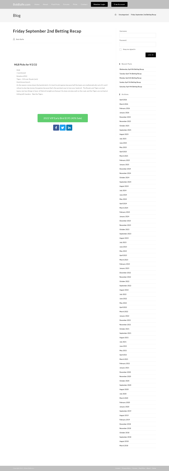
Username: (123, 31)
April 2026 (123, 100)
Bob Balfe (20, 39)
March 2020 (124, 398)
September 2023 (125, 234)
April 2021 (123, 355)
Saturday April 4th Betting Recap (131, 87)
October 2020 (124, 381)
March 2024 (124, 208)
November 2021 (125, 325)
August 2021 (124, 338)
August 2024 (124, 186)
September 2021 (125, 333)
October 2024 (124, 177)
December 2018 (125, 424)
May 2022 (123, 303)
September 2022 (125, 286)
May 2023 (123, 251)
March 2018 (124, 446)
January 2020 (124, 407)
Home (154, 468)
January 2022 (124, 316)
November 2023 (125, 225)
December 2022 (125, 273)
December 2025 (125, 117)
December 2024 (125, 169)
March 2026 (124, 104)
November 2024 (125, 173)
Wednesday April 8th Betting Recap (132, 69)
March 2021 (124, 359)
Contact (117, 468)
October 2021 (124, 329)
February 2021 (125, 363)
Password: (123, 40)
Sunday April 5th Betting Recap (130, 82)
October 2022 (124, 281)
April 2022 (123, 307)
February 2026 (125, 108)
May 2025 (123, 147)
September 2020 (125, 385)
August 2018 (124, 441)
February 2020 (125, 402)
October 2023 (124, 229)
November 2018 (125, 428)
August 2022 (124, 290)
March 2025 (124, 156)
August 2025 (124, 134)
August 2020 (124, 389)
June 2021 (123, 346)
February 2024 (125, 212)
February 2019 (125, 420)
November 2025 (125, 121)
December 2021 (125, 320)
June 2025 (123, 143)
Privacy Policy (126, 468)
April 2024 (123, 203)
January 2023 (124, 268)
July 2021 (123, 342)
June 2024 (123, 195)
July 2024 (123, 190)
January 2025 (124, 165)
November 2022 (125, 277)
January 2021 (124, 368)
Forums (134, 468)
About (149, 468)
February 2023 (125, 264)
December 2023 (125, 221)
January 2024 (124, 216)
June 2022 (123, 299)
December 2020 (125, 372)
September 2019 (125, 411)
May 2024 (123, 199)
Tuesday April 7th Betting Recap (130, 74)
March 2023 (124, 260)
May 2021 (123, 350)
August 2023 (124, 238)
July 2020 (123, 394)
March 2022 (124, 311)
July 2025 (123, 139)
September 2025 (125, 130)
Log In (151, 55)
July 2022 (123, 294)
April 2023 (123, 255)
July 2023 (123, 242)
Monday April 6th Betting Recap (130, 78)
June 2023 (123, 247)
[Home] (115, 15)
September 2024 (125, 182)
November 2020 (125, 376)
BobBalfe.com (21, 4)
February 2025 (125, 160)
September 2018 (125, 437)
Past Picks (142, 468)
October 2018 (124, 433)
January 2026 (124, 113)
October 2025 (124, 126)
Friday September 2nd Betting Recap (143, 15)
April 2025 (123, 152)
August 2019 (124, 415)
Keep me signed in (129, 49)
